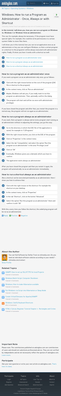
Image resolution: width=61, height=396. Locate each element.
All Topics (5, 8)
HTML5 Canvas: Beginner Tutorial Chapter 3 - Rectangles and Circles (30, 309)
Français (38, 388)
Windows (30, 8)
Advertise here (37, 385)
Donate (37, 382)
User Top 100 (37, 379)
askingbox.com (10, 4)
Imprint (52, 385)
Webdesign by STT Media (40, 393)
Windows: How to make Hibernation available (22, 284)
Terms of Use (29, 391)
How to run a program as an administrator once (23, 58)
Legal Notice (21, 391)
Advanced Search (23, 385)
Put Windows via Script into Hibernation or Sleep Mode (25, 290)
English (28, 388)
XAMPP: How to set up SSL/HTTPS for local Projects (24, 272)
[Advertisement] (30, 233)
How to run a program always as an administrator (24, 62)
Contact (52, 382)
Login (9, 379)
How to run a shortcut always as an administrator (24, 66)
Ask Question (9, 385)
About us (52, 379)
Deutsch (22, 388)
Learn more (6, 355)
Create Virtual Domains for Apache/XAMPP (21, 297)
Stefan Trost (13, 26)
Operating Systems (18, 8)
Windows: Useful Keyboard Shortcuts (19, 303)
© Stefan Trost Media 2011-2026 (23, 393)
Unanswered (23, 382)
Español (33, 388)
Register (9, 382)
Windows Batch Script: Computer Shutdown (21, 278)
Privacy (36, 391)
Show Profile (6, 263)
